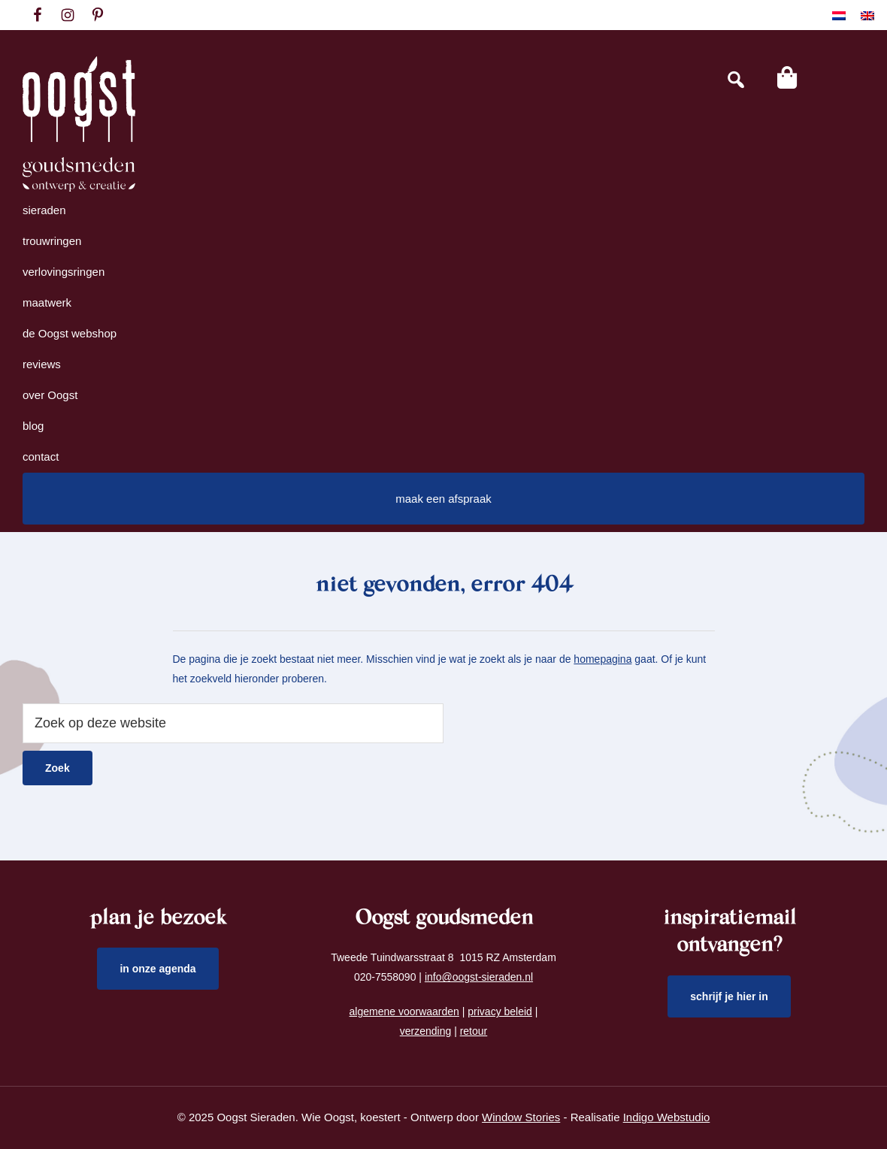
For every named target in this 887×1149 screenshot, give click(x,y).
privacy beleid (500, 1011)
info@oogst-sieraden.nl (479, 977)
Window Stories (521, 1117)
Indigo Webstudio (666, 1117)
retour (474, 1031)
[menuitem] (839, 15)
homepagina (602, 659)
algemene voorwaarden (404, 1011)
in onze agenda (157, 969)
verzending (426, 1031)
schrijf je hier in (729, 996)
